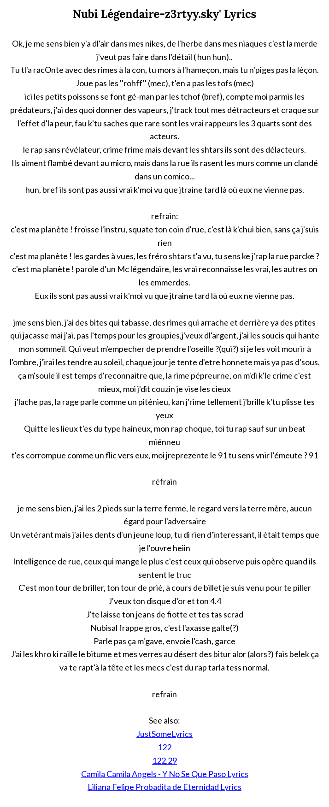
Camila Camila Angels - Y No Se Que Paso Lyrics (164, 774)
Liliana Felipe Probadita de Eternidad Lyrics (164, 787)
